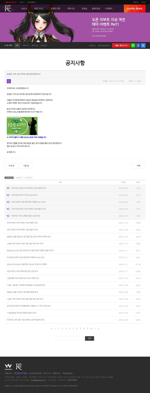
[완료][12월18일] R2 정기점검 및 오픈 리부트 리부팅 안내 (29, 237)
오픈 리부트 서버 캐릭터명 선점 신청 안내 (22, 271)
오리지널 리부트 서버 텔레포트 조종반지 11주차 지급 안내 (28, 306)
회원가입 (135, 2)
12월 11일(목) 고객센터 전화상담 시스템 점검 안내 (26, 285)
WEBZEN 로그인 (121, 45)
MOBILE (32, 2)
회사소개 (47, 373)
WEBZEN (8, 366)
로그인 (143, 2)
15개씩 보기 (9, 177)
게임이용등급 (67, 373)
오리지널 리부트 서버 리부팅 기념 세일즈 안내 (28, 209)
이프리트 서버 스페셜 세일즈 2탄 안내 (25, 216)
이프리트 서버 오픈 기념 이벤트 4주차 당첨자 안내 (25, 320)
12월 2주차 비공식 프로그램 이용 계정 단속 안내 (25, 243)
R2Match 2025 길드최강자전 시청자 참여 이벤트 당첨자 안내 (30, 250)
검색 (89, 338)
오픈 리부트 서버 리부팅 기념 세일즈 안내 (22, 230)
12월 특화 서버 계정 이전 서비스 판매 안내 (23, 278)
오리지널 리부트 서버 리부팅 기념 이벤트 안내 (28, 188)
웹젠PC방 (56, 373)
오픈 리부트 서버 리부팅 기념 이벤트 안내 (22, 223)
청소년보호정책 (35, 373)
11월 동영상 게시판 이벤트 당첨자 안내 (21, 313)
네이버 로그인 (133, 45)
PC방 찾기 (44, 45)
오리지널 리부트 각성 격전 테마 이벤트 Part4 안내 (25, 257)
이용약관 (8, 373)
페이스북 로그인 (138, 45)
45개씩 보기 (28, 177)
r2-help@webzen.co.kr (38, 380)
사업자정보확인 (72, 380)
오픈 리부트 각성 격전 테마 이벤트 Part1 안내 (28, 202)
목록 (138, 166)
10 (91, 328)
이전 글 (11, 166)
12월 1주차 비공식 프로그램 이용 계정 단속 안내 (25, 299)
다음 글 (26, 166)
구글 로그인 (143, 45)
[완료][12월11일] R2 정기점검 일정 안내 (22, 292)
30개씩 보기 (18, 177)
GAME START (134, 8)
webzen (10, 2)
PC (23, 2)
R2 (8, 8)
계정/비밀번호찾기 (104, 45)
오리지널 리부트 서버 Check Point (24, 195)
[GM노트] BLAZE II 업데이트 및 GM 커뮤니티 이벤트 (27, 264)
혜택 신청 (35, 45)
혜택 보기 (26, 45)
